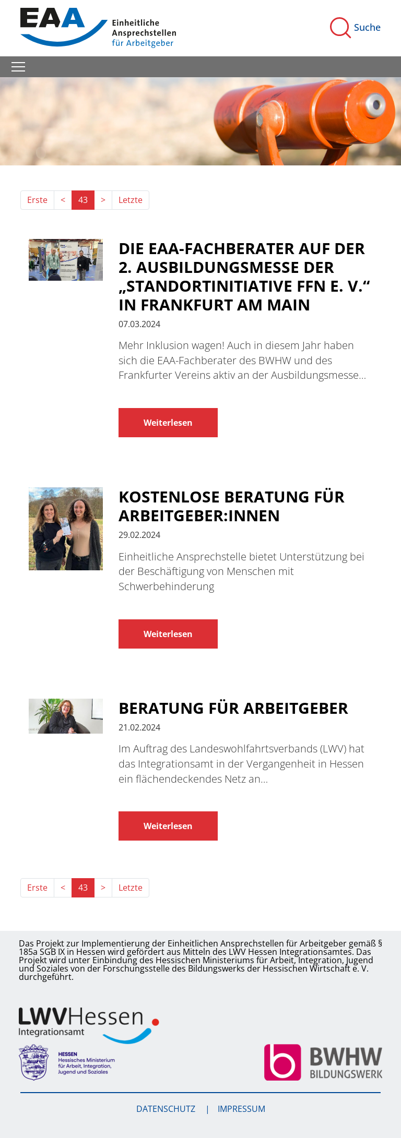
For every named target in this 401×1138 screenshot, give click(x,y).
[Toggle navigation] (18, 66)
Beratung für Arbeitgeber (233, 708)
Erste (37, 200)
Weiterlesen (168, 422)
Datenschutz (166, 1109)
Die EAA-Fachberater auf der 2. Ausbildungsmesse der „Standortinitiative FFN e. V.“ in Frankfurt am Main (244, 276)
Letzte (131, 200)
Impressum (241, 1109)
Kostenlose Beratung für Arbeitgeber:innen (232, 506)
